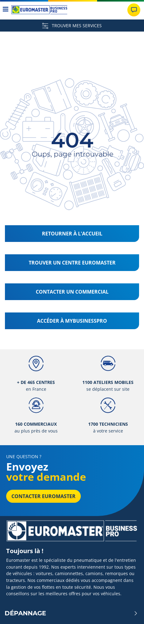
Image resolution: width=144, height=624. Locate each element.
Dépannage (71, 613)
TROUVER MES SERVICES (72, 25)
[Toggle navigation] (5, 9)
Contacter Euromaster (43, 496)
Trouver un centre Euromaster (72, 262)
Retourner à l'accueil (72, 233)
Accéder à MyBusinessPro (72, 320)
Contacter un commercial (72, 291)
